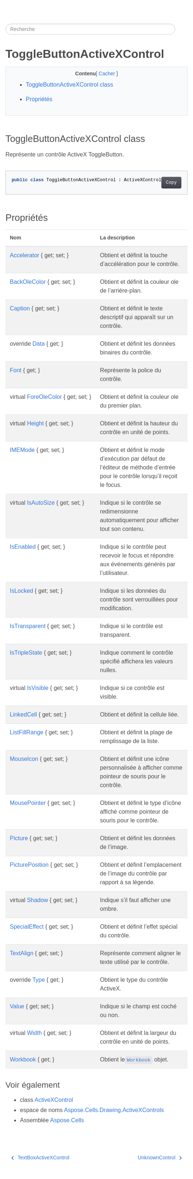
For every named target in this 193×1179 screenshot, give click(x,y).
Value (17, 1006)
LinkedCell (23, 714)
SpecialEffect (27, 927)
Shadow (37, 900)
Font (15, 370)
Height (35, 423)
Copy (171, 182)
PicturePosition (29, 865)
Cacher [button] (107, 73)
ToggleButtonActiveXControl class (69, 85)
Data (38, 344)
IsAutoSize (41, 503)
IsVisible (37, 688)
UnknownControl (160, 1157)
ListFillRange (26, 732)
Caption (20, 308)
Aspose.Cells (67, 1120)
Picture (19, 838)
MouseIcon (24, 759)
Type (38, 980)
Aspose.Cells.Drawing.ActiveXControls (114, 1110)
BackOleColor (28, 282)
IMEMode (22, 450)
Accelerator (24, 255)
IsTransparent (27, 626)
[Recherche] (90, 29)
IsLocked (21, 591)
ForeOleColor (44, 397)
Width (34, 1033)
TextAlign (21, 953)
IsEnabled (23, 547)
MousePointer (28, 803)
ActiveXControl (54, 1100)
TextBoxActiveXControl (40, 1157)
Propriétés (39, 99)
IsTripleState (26, 653)
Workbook (23, 1059)
